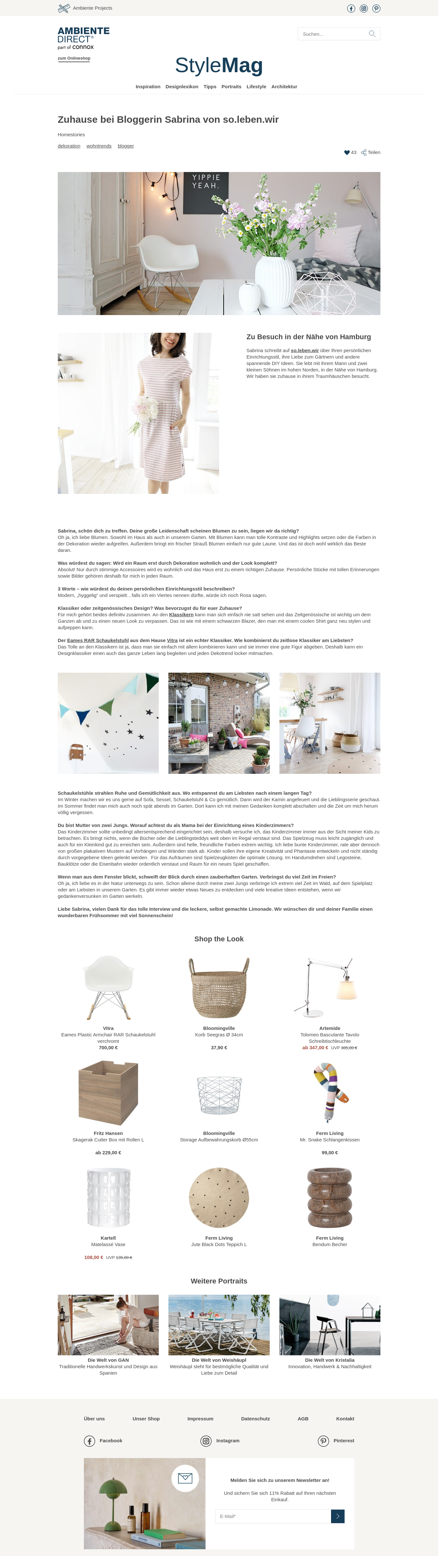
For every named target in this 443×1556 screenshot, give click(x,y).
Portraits (232, 86)
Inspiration (148, 86)
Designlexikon (182, 86)
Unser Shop (146, 1418)
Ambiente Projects (85, 8)
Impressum (200, 1418)
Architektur (284, 86)
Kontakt (345, 1418)
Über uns (94, 1418)
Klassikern (181, 614)
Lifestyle (256, 86)
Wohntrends (99, 146)
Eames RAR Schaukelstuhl (98, 640)
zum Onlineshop (74, 58)
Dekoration (69, 146)
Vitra (172, 640)
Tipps (210, 86)
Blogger (126, 146)
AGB (303, 1418)
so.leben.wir (305, 350)
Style (219, 64)
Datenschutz (255, 1418)
